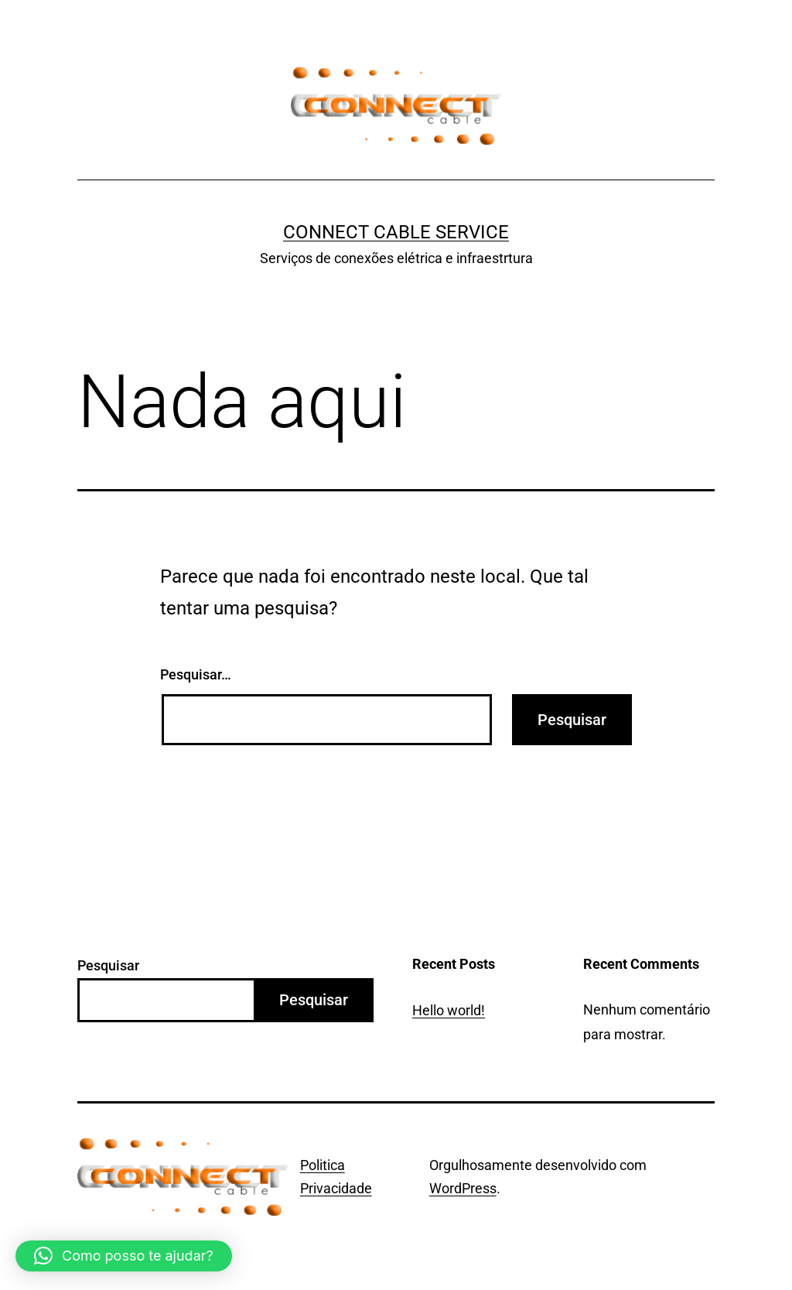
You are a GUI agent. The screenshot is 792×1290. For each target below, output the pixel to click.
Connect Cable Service (396, 232)
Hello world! (448, 1010)
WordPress (463, 1188)
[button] (123, 1255)
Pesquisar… (195, 674)
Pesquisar (108, 965)
